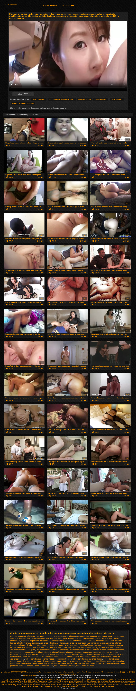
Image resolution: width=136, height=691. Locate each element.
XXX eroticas (32, 681)
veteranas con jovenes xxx (76, 643)
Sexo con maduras (8, 679)
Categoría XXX (68, 6)
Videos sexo (114, 683)
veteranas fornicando (60, 650)
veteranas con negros (96, 643)
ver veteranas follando (92, 638)
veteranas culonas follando (43, 645)
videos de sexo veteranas (101, 657)
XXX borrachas (125, 685)
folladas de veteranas (35, 636)
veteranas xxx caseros (92, 652)
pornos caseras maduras (87, 636)
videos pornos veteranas (43, 666)
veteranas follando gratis (111, 647)
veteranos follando (78, 654)
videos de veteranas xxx (26, 661)
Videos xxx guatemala (14, 685)
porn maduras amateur (53, 636)
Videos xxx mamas (12, 681)
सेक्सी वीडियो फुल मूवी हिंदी (18, 672)
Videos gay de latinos (65, 681)
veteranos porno (93, 654)
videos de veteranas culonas (36, 659)
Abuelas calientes (90, 681)
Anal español (91, 685)
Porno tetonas (43, 681)
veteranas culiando (113, 643)
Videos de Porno (104, 683)
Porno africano (124, 683)
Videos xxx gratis (92, 683)
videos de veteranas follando (60, 659)
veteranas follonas (43, 650)
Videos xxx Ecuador (54, 683)
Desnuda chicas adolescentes (61, 99)
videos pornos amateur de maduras (46, 663)
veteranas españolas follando (81, 645)
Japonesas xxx (101, 685)
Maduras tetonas (101, 679)
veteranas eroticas (62, 645)
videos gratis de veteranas (67, 661)
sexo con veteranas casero (56, 638)
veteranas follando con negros (89, 647)
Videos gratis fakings (79, 685)
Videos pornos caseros (48, 685)
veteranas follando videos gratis (22, 650)
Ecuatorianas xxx (113, 685)
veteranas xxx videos (18, 654)
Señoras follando (102, 681)
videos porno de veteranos (20, 663)
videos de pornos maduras (23, 103)
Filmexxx (116, 672)
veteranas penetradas (115, 650)
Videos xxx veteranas (64, 685)
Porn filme (85, 672)
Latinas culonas (80, 683)
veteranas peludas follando (95, 650)
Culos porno (57, 686)
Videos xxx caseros (45, 686)
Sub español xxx (95, 686)
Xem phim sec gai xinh (47, 672)
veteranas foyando (76, 650)
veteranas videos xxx (73, 652)
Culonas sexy (121, 679)
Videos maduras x (60, 679)
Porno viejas (23, 681)
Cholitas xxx (112, 679)
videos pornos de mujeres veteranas (104, 663)
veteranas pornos (17, 652)
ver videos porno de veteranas (60, 641)
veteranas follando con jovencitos (62, 647)
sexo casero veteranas (36, 638)
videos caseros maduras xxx (33, 657)
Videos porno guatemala (31, 685)
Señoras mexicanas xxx (117, 681)
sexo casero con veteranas (108, 636)
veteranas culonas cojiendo (21, 645)
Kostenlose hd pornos (62, 672)
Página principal (50, 6)
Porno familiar (48, 679)
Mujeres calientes (68, 683)
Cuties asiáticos (38, 99)
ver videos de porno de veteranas (34, 641)
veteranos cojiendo (63, 654)
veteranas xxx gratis (109, 652)
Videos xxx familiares (88, 679)
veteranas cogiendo (31, 643)
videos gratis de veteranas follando (92, 661)
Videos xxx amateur (15, 683)
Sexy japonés (116, 99)
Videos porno (53, 681)
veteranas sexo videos (33, 652)
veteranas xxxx (34, 654)
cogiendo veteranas (18, 636)
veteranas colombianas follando (52, 643)
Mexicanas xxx (38, 679)
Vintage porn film (75, 672)
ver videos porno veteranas (84, 641)
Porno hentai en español (23, 679)
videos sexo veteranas (85, 666)
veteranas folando (24, 647)
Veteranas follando (11, 4)
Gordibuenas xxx (41, 683)
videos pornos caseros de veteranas (75, 663)
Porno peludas (33, 686)
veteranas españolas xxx (104, 645)
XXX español (78, 681)
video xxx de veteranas (110, 654)
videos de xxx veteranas (46, 661)
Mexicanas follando (73, 679)
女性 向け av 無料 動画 (127, 672)
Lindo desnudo (84, 99)
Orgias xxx (85, 686)
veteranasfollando (48, 654)
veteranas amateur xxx (105, 641)
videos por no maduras (116, 661)
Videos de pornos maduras (71, 686)
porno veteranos (69, 636)
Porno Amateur (100, 99)
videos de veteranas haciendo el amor (87, 659)
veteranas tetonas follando (54, 652)
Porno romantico (28, 683)
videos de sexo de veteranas (78, 657)
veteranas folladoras (40, 647)
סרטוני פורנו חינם (95, 672)
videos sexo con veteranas (64, 666)
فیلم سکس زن (5, 672)
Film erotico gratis (107, 672)
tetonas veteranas (75, 638)
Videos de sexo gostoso (68, 674)
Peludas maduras (108, 686)
